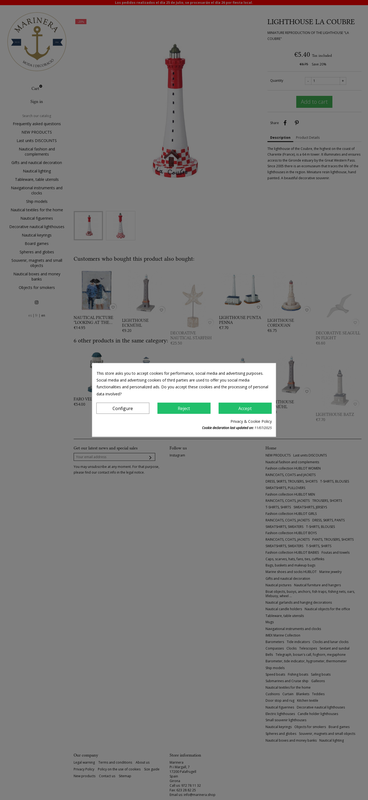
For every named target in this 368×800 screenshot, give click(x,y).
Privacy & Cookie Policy (251, 421)
